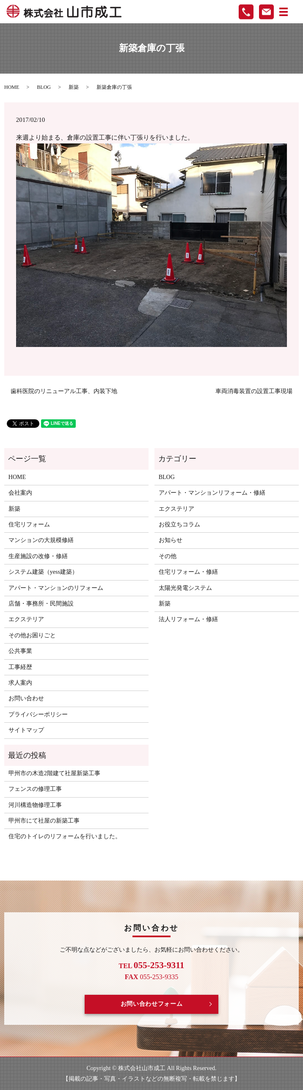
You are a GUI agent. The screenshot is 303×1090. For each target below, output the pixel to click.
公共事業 (20, 651)
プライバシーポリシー (38, 714)
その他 (167, 556)
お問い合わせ (26, 698)
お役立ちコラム (179, 524)
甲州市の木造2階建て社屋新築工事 (54, 773)
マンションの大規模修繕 (41, 540)
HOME (11, 87)
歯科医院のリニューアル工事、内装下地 (64, 391)
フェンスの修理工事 (35, 789)
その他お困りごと (32, 635)
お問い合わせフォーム (152, 1004)
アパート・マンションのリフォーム (55, 588)
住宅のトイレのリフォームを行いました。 (64, 836)
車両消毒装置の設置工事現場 (253, 391)
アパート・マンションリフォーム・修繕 (212, 493)
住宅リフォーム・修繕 (188, 572)
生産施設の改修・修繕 (38, 556)
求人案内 (20, 683)
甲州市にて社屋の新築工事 (44, 821)
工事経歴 (20, 667)
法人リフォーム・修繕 (188, 619)
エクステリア (26, 619)
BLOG (44, 87)
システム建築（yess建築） (43, 572)
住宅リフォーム (29, 524)
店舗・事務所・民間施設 (41, 603)
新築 (74, 87)
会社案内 (20, 493)
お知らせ (170, 540)
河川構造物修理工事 (35, 805)
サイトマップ (26, 730)
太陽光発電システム (185, 588)
